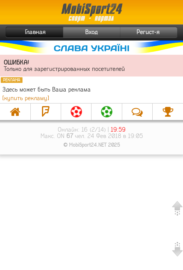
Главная (26, 32)
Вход (91, 32)
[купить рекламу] (25, 98)
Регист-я (156, 32)
